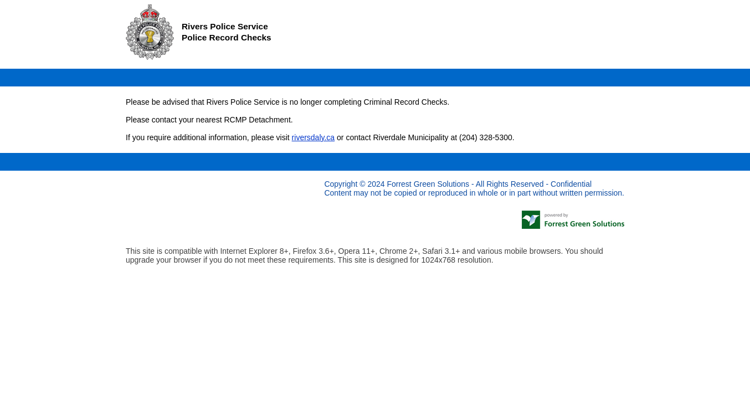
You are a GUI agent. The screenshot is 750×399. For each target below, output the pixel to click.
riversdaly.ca (313, 137)
